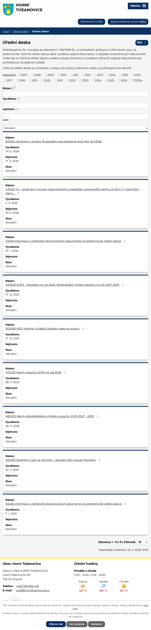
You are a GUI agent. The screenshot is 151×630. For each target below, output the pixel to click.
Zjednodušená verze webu (128, 21)
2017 (10, 80)
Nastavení (96, 624)
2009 (50, 75)
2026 (124, 80)
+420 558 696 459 (27, 586)
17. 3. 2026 (11, 161)
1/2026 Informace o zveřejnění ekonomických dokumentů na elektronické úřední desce (66, 241)
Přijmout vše (56, 624)
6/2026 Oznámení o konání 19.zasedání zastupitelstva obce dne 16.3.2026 (53, 141)
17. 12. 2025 (12, 294)
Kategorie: (9, 75)
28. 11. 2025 (12, 382)
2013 (100, 75)
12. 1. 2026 (11, 250)
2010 (63, 75)
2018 (22, 80)
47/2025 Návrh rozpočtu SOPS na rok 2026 (36, 372)
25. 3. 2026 (12, 212)
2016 (137, 75)
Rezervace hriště (91, 21)
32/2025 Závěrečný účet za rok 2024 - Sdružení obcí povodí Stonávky (53, 460)
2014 (113, 75)
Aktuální (11, 170)
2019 (34, 80)
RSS (142, 42)
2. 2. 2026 (11, 203)
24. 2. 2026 (12, 151)
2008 (37, 75)
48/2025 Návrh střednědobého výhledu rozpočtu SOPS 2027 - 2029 (52, 416)
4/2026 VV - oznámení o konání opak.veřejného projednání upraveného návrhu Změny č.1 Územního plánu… (72, 191)
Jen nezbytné (76, 624)
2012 (88, 75)
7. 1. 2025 (11, 513)
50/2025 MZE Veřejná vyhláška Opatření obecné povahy (45, 328)
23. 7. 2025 (12, 469)
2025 (111, 80)
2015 (125, 75)
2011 (75, 75)
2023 (85, 80)
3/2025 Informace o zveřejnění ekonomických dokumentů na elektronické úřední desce (66, 504)
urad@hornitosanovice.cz (33, 590)
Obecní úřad (20, 31)
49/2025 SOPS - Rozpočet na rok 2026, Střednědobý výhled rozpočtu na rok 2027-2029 (64, 285)
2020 (47, 80)
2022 (72, 80)
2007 (24, 75)
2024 (98, 80)
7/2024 (138, 80)
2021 (60, 80)
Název (8, 88)
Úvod (5, 31)
